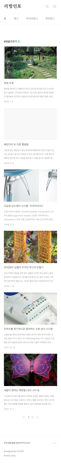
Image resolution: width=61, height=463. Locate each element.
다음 (37, 417)
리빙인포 (12, 6)
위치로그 (50, 18)
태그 (16, 18)
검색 (47, 6)
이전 (24, 417)
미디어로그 (32, 18)
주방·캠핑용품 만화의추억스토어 (17, 443)
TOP (54, 443)
